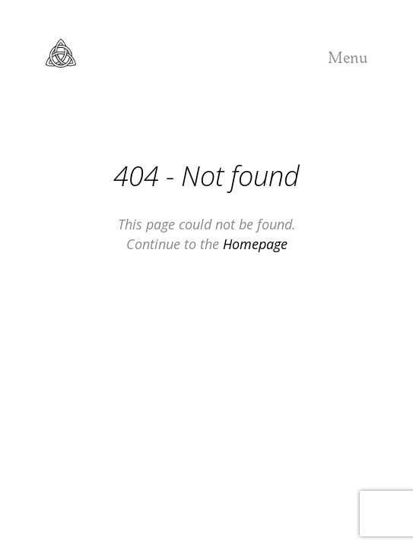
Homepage (255, 244)
